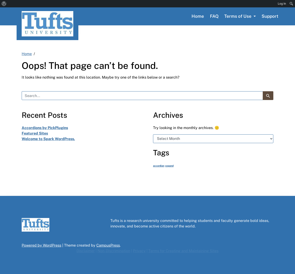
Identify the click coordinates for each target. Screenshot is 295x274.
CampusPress (108, 245)
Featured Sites (35, 133)
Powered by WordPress (41, 245)
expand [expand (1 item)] (169, 165)
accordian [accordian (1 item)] (158, 165)
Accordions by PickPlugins (45, 128)
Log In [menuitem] (282, 3)
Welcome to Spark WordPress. (48, 139)
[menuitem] (4, 3)
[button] (240, 16)
